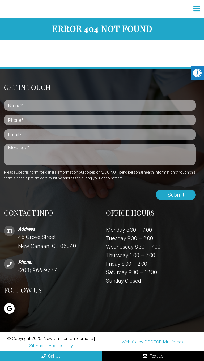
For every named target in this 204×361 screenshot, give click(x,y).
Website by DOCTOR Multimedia (153, 342)
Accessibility (61, 345)
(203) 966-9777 (37, 270)
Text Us (153, 356)
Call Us (51, 356)
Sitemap (37, 345)
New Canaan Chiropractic (57, 9)
